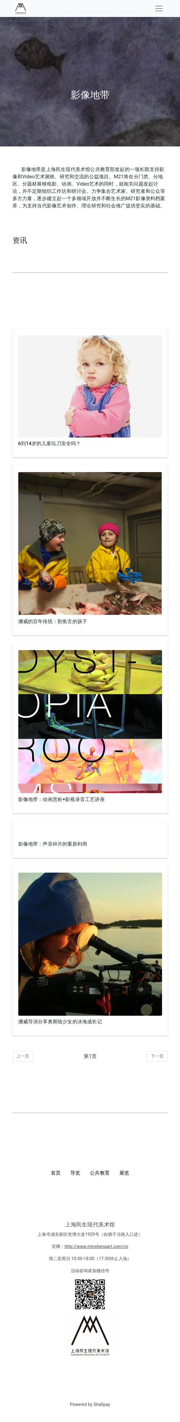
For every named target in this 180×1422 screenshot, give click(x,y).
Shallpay (102, 1404)
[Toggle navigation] (159, 8)
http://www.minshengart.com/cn (96, 1246)
